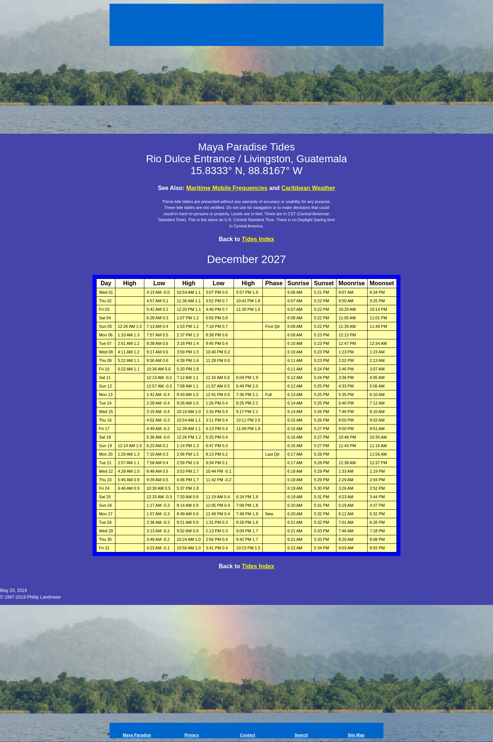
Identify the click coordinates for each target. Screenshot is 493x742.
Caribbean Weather (308, 188)
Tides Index (258, 239)
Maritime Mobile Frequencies (227, 188)
